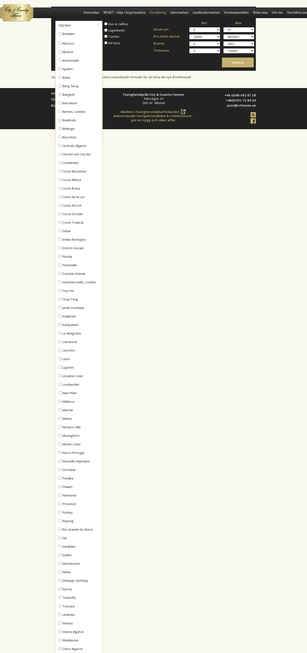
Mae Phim (68, 393)
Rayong (66, 521)
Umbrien (67, 614)
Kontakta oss (297, 12)
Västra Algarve (71, 632)
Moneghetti (69, 435)
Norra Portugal (71, 452)
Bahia (64, 77)
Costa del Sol (70, 205)
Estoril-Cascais (71, 248)
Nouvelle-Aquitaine (74, 461)
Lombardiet (69, 384)
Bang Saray (69, 86)
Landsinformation (206, 12)
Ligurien (66, 367)
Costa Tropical (71, 222)
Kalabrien (67, 316)
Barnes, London (72, 111)
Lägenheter (114, 30)
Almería (66, 52)
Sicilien (65, 555)
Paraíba (66, 478)
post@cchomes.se (241, 105)
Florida (65, 256)
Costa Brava (69, 188)
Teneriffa (67, 597)
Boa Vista (67, 137)
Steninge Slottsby (73, 580)
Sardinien (67, 546)
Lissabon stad (71, 376)
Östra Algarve (71, 649)
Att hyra (112, 43)
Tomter (111, 37)
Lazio (64, 359)
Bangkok (67, 94)
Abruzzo (66, 43)
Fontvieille (68, 265)
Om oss (277, 12)
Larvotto (67, 350)
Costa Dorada (71, 214)
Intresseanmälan (236, 12)
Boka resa (260, 12)
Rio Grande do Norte (76, 529)
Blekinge (67, 128)
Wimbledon (69, 640)
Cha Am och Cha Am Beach (75, 155)
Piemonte (68, 495)
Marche (66, 410)
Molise (65, 418)
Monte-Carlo (70, 444)
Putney (66, 512)
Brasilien (67, 34)
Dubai (65, 231)
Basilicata (67, 120)
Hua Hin (66, 290)
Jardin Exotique (71, 308)
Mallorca (66, 401)
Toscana (67, 606)
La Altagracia (70, 333)
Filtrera (237, 62)
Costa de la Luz (72, 197)
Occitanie (67, 470)
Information (179, 12)
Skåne (65, 572)
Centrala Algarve (72, 145)
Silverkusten (69, 563)
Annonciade (69, 60)
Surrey (65, 589)
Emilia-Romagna (72, 239)
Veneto (66, 623)
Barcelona (68, 103)
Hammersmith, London (77, 282)
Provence (67, 504)
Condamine (68, 163)
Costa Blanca (70, 180)
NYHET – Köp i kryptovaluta (124, 12)
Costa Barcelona (72, 171)
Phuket (65, 487)
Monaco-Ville (70, 427)
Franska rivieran (72, 273)
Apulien (66, 69)
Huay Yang (68, 299)
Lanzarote (68, 342)
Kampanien (68, 325)
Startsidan (91, 12)
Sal (62, 538)
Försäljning (157, 12)
